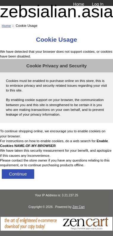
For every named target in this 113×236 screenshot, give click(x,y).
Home (78, 4)
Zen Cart (79, 207)
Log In (97, 4)
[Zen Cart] (56, 230)
